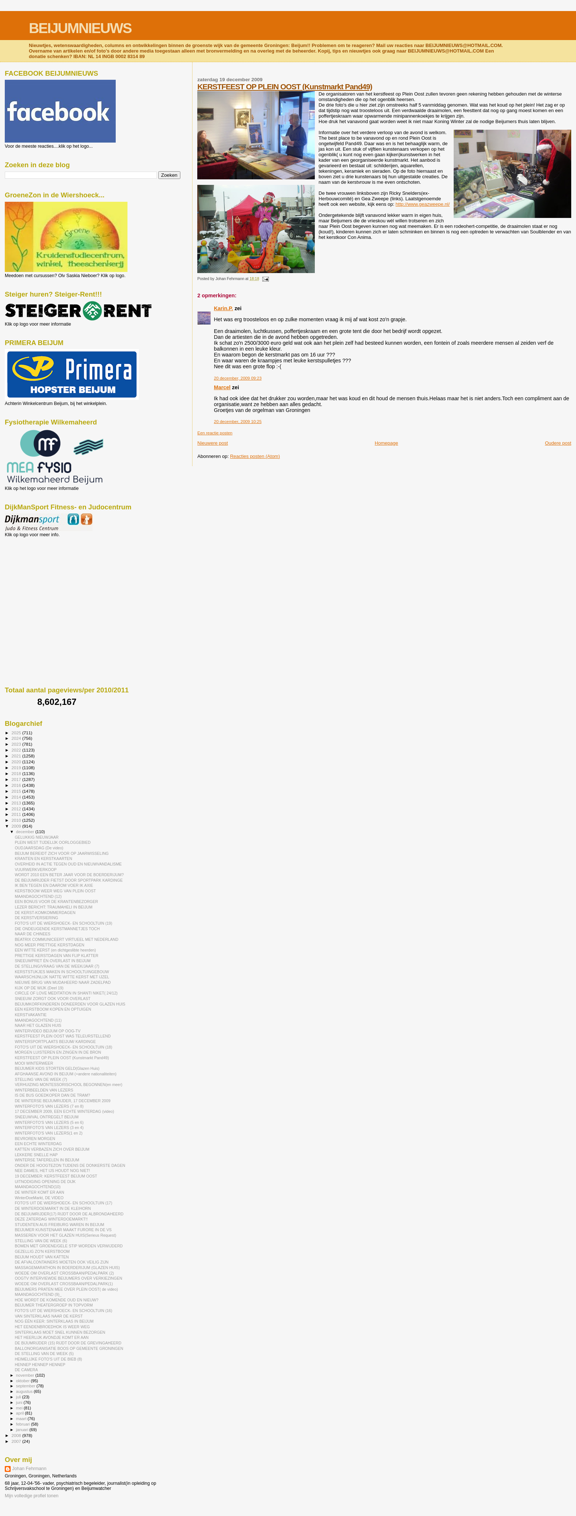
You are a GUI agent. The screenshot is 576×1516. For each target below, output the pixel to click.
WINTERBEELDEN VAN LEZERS (44, 1090)
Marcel (222, 387)
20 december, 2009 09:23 (238, 378)
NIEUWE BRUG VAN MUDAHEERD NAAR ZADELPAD (63, 982)
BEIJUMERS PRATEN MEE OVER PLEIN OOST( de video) (66, 1289)
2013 (16, 802)
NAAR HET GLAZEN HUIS (38, 1025)
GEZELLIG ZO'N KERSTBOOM (42, 1251)
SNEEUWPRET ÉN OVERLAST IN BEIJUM (53, 960)
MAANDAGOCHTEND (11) (38, 1020)
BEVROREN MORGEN (35, 1138)
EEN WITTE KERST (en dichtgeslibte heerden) (55, 950)
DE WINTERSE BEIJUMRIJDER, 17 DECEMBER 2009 (62, 1101)
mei (20, 1408)
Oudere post (558, 443)
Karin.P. (223, 308)
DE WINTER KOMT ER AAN (39, 1192)
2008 (16, 1435)
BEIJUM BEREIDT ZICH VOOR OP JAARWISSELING (62, 853)
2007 (16, 1441)
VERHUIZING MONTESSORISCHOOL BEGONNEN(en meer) (68, 1084)
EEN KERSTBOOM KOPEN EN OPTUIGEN (53, 1009)
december (26, 831)
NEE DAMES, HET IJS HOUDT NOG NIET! (52, 1170)
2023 (16, 744)
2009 (16, 826)
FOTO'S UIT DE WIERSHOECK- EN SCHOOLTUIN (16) (63, 1310)
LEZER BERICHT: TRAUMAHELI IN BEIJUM (53, 907)
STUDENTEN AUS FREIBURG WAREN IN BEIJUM (59, 1224)
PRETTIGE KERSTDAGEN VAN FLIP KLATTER (56, 955)
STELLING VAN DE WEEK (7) (41, 1079)
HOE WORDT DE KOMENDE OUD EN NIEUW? (56, 1300)
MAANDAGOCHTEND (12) (38, 896)
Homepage (386, 443)
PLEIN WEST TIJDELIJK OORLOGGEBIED (53, 842)
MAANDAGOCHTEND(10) (38, 1187)
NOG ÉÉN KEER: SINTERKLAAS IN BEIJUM (54, 1321)
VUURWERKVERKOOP (36, 869)
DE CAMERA (26, 1370)
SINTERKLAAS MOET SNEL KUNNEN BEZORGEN (60, 1332)
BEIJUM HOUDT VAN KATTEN (42, 1257)
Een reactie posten (214, 433)
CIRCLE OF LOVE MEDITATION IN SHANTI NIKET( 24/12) (66, 993)
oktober (23, 1381)
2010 (16, 820)
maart (22, 1418)
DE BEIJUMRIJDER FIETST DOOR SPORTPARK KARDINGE (69, 880)
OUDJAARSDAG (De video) (39, 848)
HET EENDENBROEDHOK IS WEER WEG (52, 1327)
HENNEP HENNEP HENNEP (40, 1364)
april (20, 1413)
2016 (16, 785)
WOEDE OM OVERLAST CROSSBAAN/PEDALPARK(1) (64, 1284)
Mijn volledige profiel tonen (31, 1495)
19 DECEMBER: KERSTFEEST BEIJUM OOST (56, 1176)
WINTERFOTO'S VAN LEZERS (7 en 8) (49, 1106)
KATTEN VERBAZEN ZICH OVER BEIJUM (52, 1149)
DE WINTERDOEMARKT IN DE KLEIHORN (53, 1208)
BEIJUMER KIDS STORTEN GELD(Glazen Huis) (57, 1068)
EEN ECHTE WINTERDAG (38, 1144)
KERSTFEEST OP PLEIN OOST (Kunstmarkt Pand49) (284, 86)
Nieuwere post (212, 443)
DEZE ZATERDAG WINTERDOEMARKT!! (51, 1219)
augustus (25, 1391)
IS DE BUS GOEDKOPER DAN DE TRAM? (52, 1095)
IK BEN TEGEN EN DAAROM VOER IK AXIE (54, 885)
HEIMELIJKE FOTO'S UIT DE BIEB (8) (48, 1359)
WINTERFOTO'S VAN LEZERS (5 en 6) (49, 1122)
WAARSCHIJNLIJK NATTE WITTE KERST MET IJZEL (62, 977)
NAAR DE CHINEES (32, 934)
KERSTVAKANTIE (31, 1015)
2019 (16, 767)
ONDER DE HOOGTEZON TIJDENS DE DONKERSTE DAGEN (70, 1165)
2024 (16, 738)
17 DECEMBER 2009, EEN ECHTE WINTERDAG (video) (64, 1111)
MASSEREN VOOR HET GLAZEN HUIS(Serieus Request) (65, 1235)
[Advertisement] (38, 577)
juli (19, 1397)
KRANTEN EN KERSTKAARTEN (43, 858)
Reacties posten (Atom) (255, 456)
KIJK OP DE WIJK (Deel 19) (39, 988)
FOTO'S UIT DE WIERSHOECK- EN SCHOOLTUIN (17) (63, 1203)
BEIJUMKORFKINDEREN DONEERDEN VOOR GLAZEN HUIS (70, 1004)
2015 (16, 791)
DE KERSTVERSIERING (36, 917)
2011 (16, 814)
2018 (16, 773)
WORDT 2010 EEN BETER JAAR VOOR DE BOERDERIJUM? (69, 874)
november (26, 1375)
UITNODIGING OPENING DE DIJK (45, 1181)
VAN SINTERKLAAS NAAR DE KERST (49, 1316)
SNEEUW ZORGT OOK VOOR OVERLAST (52, 998)
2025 (16, 732)
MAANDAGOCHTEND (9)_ (38, 1294)
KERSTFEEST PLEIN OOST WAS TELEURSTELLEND (63, 1036)
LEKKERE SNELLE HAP (36, 1155)
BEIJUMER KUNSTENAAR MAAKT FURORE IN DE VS (63, 1230)
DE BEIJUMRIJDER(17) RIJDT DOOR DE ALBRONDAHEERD (69, 1214)
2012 (16, 808)
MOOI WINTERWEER (34, 1063)
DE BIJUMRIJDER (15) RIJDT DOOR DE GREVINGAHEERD (68, 1343)
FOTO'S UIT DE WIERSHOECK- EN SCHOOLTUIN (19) (63, 923)
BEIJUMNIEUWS (80, 28)
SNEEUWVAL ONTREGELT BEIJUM (47, 1117)
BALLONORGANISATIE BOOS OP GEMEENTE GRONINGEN (69, 1348)
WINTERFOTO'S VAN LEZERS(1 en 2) (48, 1133)
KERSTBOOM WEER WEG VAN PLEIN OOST (55, 891)
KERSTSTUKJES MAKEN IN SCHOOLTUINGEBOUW (62, 972)
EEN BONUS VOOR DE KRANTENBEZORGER (56, 901)
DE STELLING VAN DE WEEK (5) (44, 1353)
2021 (16, 755)
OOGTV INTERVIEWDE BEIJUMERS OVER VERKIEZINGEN (68, 1278)
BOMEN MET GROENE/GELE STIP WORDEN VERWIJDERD (69, 1246)
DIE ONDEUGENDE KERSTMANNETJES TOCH (57, 929)
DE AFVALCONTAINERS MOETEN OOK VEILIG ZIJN (61, 1262)
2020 (16, 761)
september (26, 1386)
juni (20, 1402)
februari (23, 1424)
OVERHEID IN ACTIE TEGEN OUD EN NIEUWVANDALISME (68, 864)
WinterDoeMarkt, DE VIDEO (39, 1198)
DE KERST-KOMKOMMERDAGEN (45, 912)
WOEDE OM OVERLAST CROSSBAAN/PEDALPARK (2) (64, 1273)
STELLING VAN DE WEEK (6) (41, 1241)
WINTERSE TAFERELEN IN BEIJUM (47, 1160)
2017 (16, 779)
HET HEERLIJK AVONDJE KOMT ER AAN (52, 1337)
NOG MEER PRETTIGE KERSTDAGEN (49, 945)
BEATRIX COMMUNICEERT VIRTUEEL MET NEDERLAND (66, 939)
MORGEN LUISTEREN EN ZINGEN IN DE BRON (58, 1052)
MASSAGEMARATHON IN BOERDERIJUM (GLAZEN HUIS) (67, 1267)
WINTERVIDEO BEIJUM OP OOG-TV (47, 1031)
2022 (16, 750)
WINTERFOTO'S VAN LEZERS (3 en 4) (49, 1127)
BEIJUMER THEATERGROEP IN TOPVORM (54, 1305)
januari (23, 1429)
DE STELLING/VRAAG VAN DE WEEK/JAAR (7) (57, 966)
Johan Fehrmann (29, 1468)
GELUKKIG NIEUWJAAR (36, 837)
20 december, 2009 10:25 (238, 421)
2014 (16, 797)
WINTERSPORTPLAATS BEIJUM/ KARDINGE (55, 1041)
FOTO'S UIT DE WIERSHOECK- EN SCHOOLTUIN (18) (63, 1047)
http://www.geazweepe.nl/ (423, 204)
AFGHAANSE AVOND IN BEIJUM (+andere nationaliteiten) (65, 1074)
